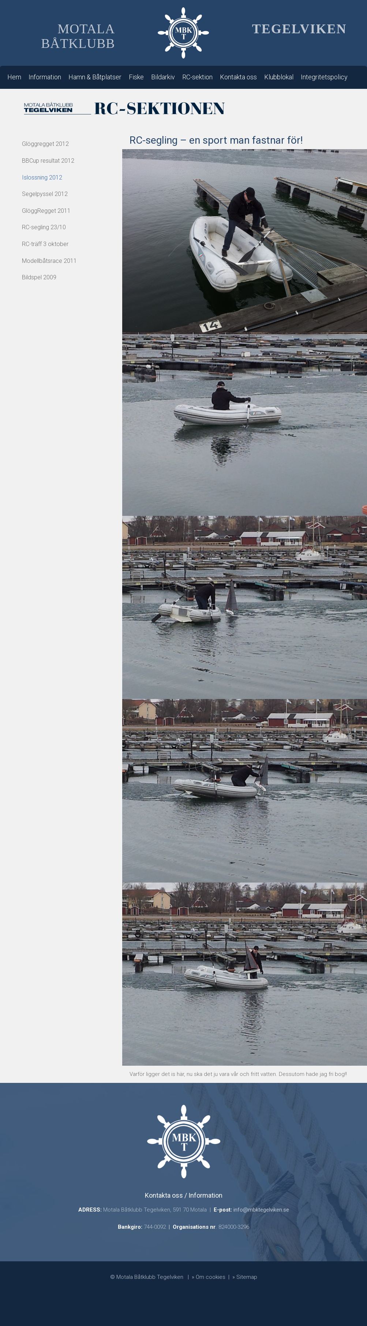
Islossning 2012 (42, 177)
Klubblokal (278, 77)
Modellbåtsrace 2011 (49, 260)
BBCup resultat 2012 (48, 160)
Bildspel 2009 (39, 277)
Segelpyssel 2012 (45, 193)
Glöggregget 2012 (45, 143)
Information (45, 77)
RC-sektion (197, 77)
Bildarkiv (163, 77)
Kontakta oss (238, 77)
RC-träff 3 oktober (45, 244)
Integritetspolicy (324, 77)
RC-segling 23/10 (44, 227)
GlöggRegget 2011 (46, 210)
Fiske (136, 77)
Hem (14, 77)
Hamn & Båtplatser (94, 77)
